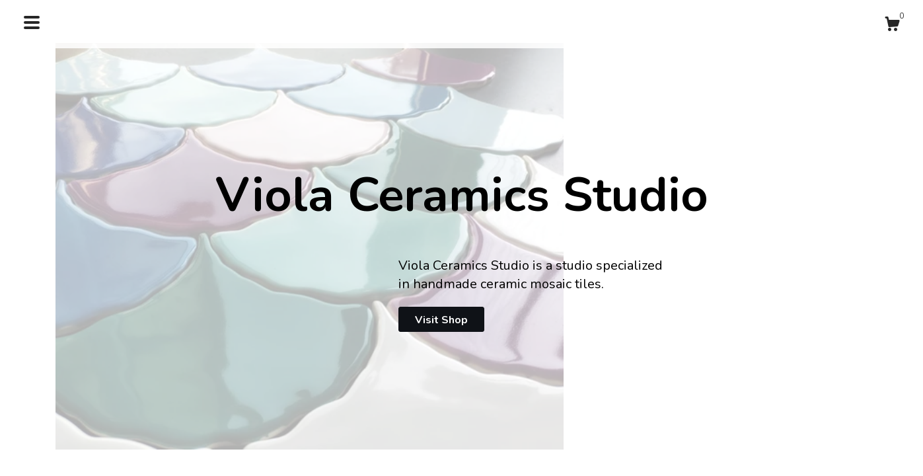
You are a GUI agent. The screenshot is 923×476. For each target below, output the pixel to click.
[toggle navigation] (32, 22)
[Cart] (892, 26)
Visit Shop (441, 320)
